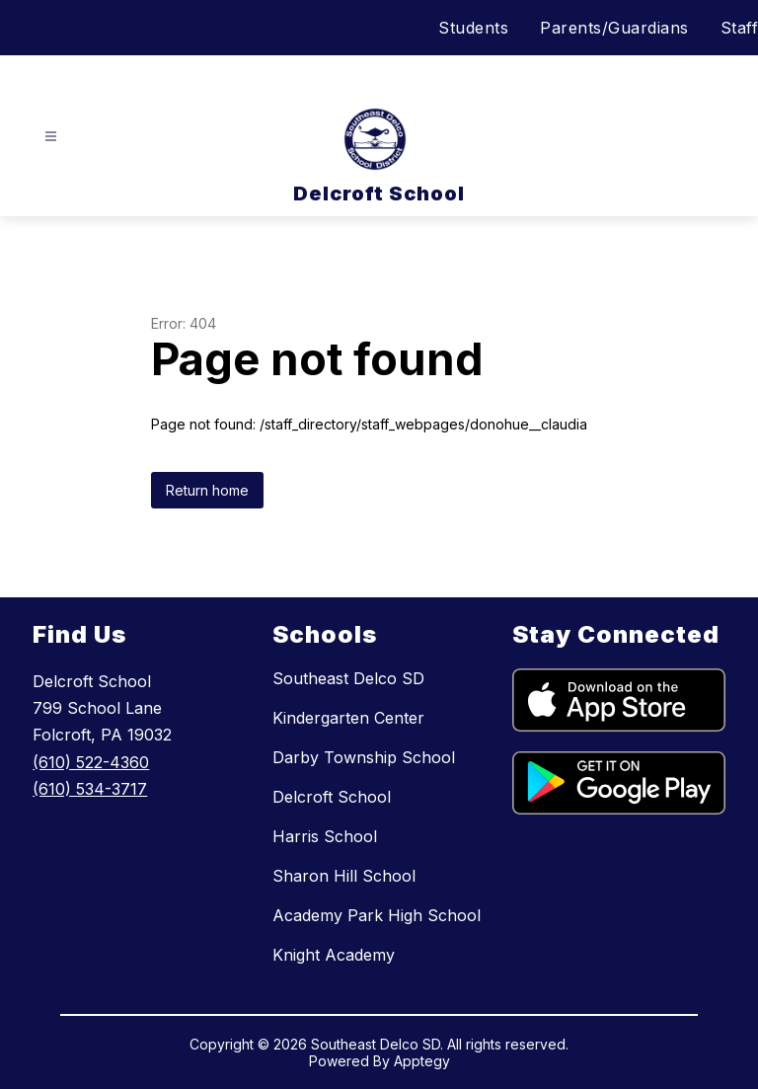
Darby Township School (363, 757)
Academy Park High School (376, 915)
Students (473, 28)
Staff (739, 28)
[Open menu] (50, 136)
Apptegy (422, 1060)
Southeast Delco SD (348, 678)
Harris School (324, 836)
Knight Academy (333, 955)
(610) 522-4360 (91, 762)
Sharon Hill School (344, 876)
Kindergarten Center (348, 718)
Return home (207, 490)
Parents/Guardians (614, 28)
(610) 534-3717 (90, 789)
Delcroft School (331, 797)
